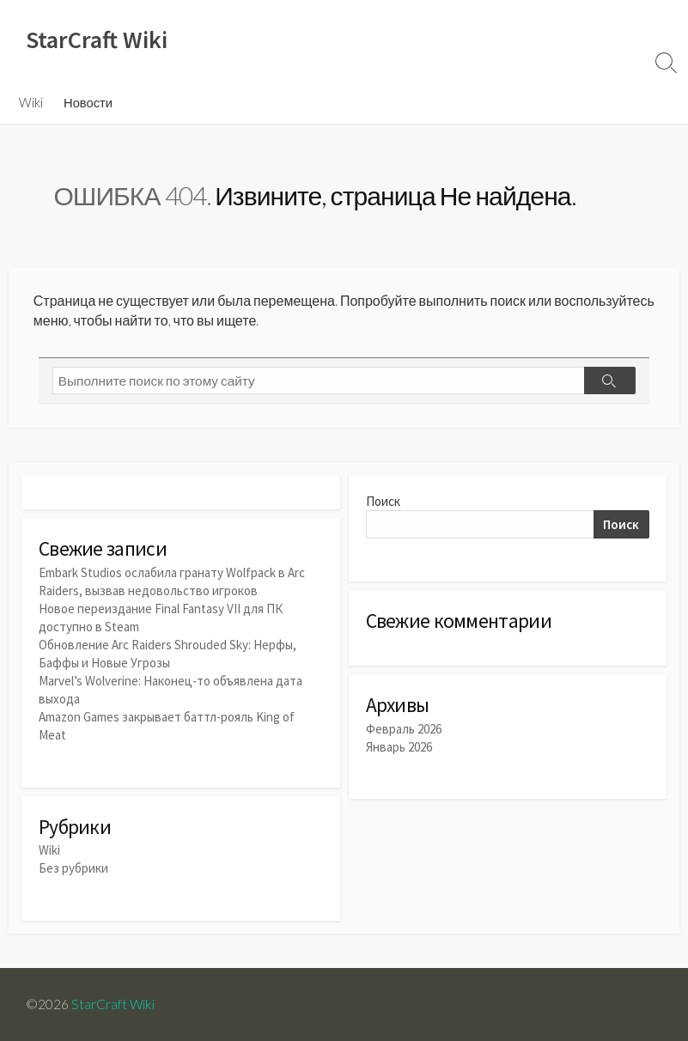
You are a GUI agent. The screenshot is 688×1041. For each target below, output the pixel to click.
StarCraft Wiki (113, 1004)
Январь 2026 (399, 747)
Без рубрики (73, 868)
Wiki (31, 102)
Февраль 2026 (403, 729)
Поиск (383, 501)
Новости (88, 102)
